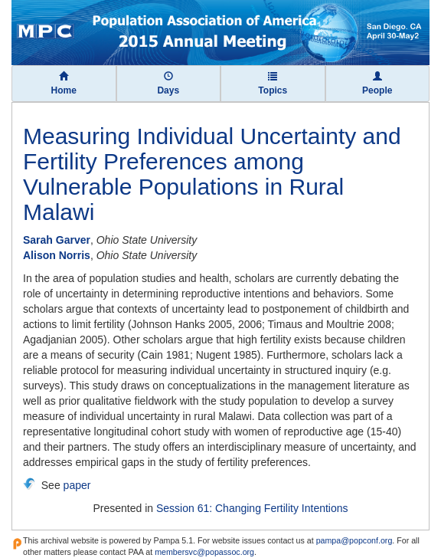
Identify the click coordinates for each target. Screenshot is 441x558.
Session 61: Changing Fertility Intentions (252, 508)
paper (77, 485)
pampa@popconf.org (354, 540)
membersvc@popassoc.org (204, 551)
